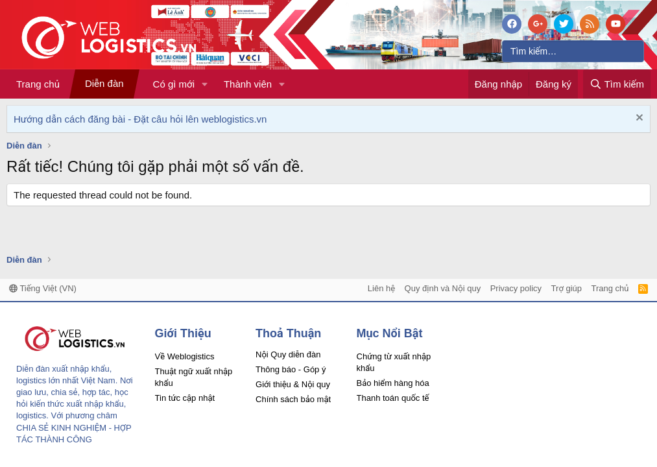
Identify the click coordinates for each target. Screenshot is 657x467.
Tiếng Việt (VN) (43, 288)
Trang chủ (38, 84)
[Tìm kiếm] (573, 51)
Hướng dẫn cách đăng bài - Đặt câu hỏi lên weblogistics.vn (140, 119)
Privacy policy (516, 288)
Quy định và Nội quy (443, 288)
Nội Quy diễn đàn (288, 354)
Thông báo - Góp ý (291, 369)
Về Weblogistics (185, 356)
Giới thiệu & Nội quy (293, 384)
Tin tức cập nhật (185, 398)
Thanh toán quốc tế (393, 398)
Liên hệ (381, 288)
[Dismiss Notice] (637, 119)
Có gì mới (174, 84)
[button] (205, 84)
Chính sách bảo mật (293, 399)
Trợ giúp (566, 288)
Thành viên (248, 84)
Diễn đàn (104, 83)
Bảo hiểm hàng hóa (393, 383)
